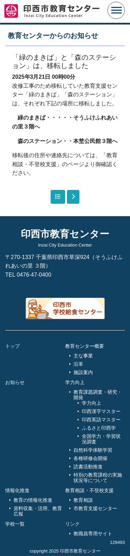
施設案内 (83, 372)
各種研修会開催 (90, 458)
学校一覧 (15, 524)
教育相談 (83, 500)
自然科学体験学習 (92, 450)
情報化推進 (17, 490)
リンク (72, 524)
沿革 (78, 364)
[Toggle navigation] (116, 10)
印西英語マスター (101, 419)
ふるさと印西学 (99, 428)
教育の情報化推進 (33, 500)
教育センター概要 (84, 346)
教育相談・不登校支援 (89, 490)
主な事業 (83, 355)
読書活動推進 (88, 466)
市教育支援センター (95, 508)
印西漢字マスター (101, 411)
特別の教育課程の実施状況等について (97, 477)
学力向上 (75, 382)
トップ (12, 346)
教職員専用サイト (92, 533)
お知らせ (15, 382)
